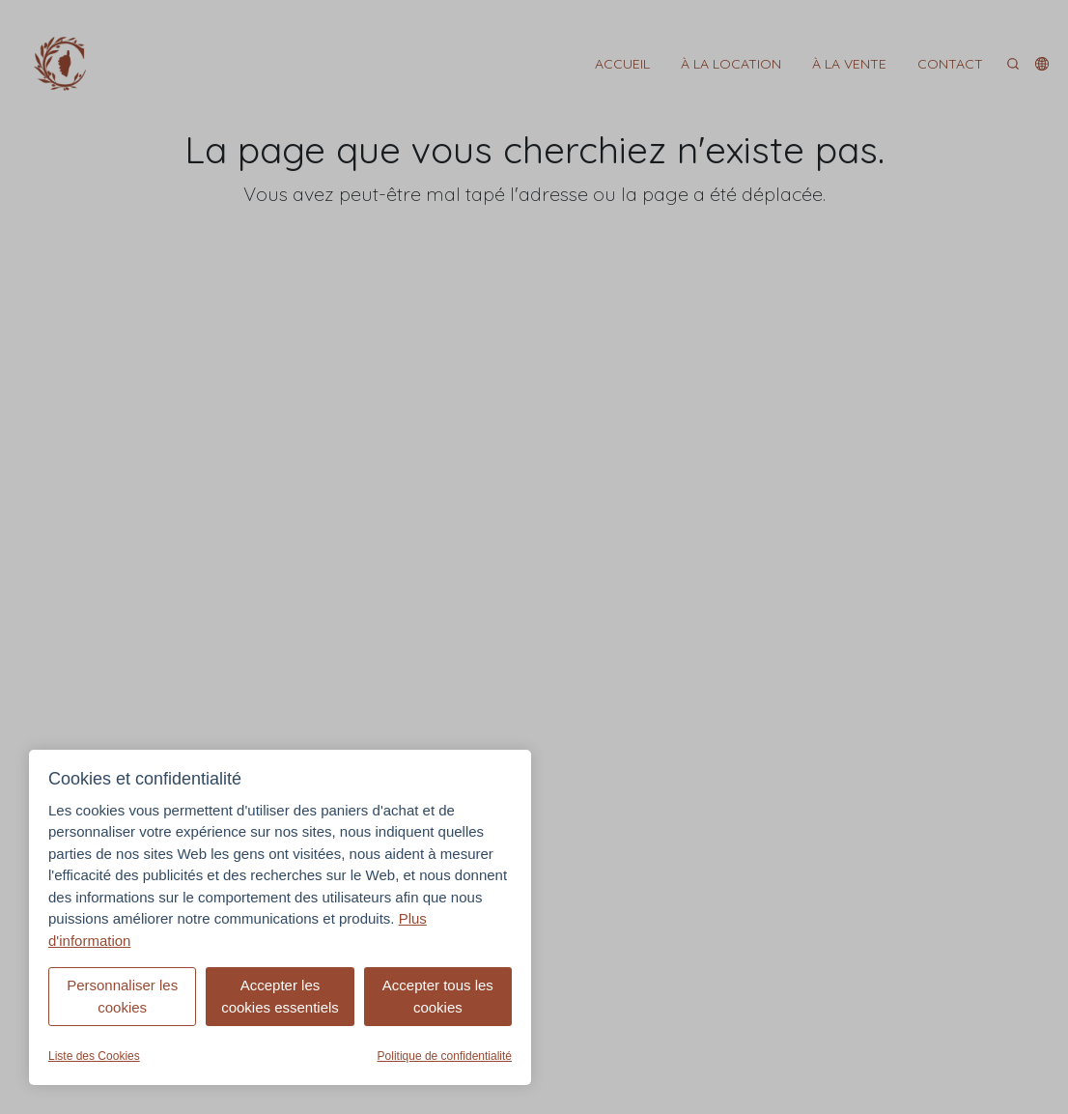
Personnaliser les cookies (122, 996)
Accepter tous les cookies (437, 996)
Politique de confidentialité (445, 1056)
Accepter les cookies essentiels (280, 996)
